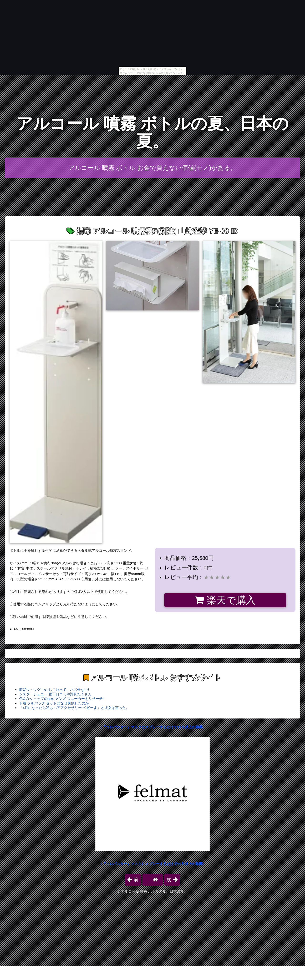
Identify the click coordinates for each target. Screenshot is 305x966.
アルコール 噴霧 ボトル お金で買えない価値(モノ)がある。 (152, 167)
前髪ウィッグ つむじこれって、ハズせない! (54, 690)
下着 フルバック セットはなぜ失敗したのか (54, 703)
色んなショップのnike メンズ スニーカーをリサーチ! (61, 699)
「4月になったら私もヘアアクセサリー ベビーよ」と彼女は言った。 (74, 708)
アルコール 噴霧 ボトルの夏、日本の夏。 (152, 132)
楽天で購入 (225, 600)
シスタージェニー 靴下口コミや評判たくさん (55, 694)
